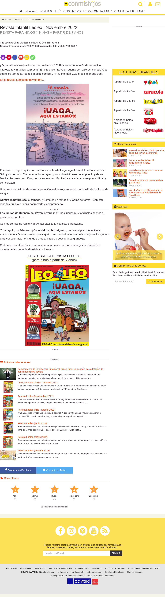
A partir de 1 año (124, 81)
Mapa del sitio (82, 570)
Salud (130, 11)
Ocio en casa (72, 11)
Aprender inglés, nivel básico (124, 121)
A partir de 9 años (124, 110)
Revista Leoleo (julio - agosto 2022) (36, 411)
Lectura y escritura (36, 21)
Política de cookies (115, 570)
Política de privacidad (60, 570)
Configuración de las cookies (144, 570)
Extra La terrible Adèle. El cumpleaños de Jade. (141, 161)
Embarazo (31, 11)
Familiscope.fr (77, 573)
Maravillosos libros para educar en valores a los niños (146, 171)
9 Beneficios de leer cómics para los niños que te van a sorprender (146, 151)
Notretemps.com (94, 573)
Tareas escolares (112, 11)
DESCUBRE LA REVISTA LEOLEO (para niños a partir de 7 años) (54, 259)
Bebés (57, 11)
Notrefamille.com (46, 573)
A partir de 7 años (124, 100)
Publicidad (40, 570)
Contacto (97, 570)
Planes (140, 11)
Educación (90, 11)
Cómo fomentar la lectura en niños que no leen (146, 181)
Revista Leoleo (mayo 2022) (33, 438)
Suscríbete (155, 281)
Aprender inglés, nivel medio (124, 131)
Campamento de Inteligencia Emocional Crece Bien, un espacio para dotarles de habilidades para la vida (60, 372)
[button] (117, 236)
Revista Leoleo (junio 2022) (32, 425)
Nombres (45, 11)
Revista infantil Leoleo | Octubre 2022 (37, 384)
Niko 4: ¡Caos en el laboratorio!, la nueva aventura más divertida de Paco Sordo (145, 192)
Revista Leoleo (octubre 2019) (34, 452)
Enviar (116, 554)
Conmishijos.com (134, 573)
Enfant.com (63, 573)
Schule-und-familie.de (114, 573)
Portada (6, 21)
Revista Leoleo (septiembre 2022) (35, 397)
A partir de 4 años (124, 91)
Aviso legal (26, 570)
